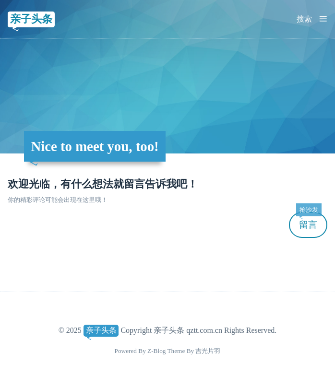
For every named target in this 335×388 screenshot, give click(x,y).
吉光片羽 (207, 350)
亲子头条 (31, 19)
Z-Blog (156, 350)
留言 (308, 221)
